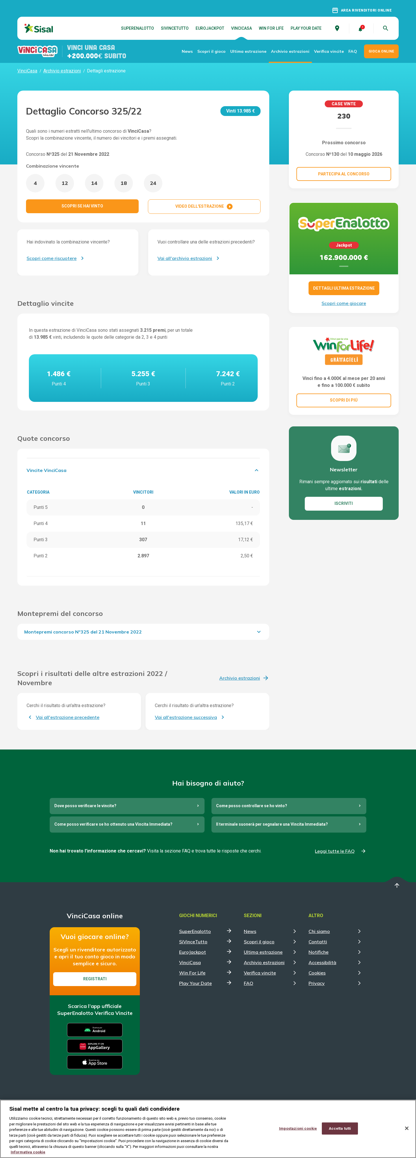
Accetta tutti (340, 1128)
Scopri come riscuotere (52, 258)
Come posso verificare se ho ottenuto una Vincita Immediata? (113, 824)
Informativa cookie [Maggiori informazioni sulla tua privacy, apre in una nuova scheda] (28, 1152)
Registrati (95, 979)
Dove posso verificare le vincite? (85, 805)
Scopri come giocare (344, 303)
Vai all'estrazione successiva (186, 717)
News (187, 51)
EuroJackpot (210, 28)
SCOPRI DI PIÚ (344, 400)
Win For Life (271, 28)
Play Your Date (306, 28)
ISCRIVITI (344, 503)
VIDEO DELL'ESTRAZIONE (204, 206)
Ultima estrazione (248, 51)
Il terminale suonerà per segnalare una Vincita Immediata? (272, 824)
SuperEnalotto (137, 28)
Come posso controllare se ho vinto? (251, 805)
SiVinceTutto (175, 28)
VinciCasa (241, 28)
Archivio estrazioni (290, 51)
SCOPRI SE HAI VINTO (82, 206)
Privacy (317, 983)
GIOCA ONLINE (381, 51)
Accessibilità (322, 962)
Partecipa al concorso (343, 174)
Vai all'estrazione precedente (67, 717)
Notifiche (318, 952)
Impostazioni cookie (298, 1128)
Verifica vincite (329, 51)
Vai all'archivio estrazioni (184, 258)
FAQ (352, 51)
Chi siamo (319, 931)
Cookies (317, 973)
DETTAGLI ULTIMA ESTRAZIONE (344, 288)
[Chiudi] (406, 1128)
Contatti (318, 942)
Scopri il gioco (211, 51)
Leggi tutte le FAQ (335, 851)
